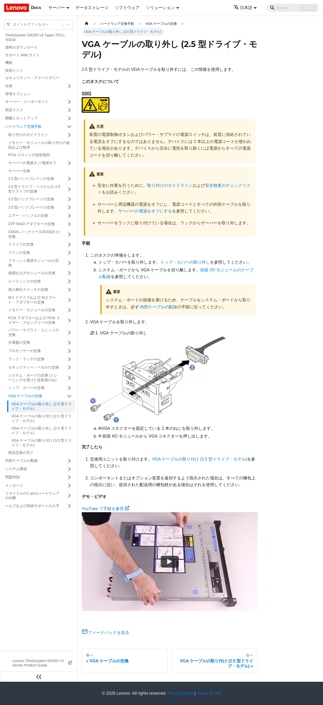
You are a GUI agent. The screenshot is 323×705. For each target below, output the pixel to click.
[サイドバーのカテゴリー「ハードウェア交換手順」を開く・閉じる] (69, 126)
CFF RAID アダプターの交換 (31, 224)
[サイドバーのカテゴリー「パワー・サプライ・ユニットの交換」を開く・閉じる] (69, 332)
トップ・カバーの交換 (26, 388)
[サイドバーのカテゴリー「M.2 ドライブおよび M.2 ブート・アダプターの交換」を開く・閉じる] (69, 300)
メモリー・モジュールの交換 (31, 310)
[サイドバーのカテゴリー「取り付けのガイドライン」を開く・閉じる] (69, 135)
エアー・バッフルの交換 (28, 215)
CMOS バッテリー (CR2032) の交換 (33, 234)
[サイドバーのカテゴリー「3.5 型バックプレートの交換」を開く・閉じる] (69, 207)
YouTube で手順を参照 (105, 509)
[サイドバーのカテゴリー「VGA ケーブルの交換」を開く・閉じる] (69, 396)
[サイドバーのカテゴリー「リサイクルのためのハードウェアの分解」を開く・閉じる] (69, 496)
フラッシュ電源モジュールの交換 (33, 262)
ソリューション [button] (160, 7)
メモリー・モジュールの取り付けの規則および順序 (39, 145)
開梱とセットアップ (21, 118)
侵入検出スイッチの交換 (28, 289)
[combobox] (13, 24)
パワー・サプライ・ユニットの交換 (33, 332)
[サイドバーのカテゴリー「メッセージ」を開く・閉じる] (69, 485)
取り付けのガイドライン (28, 135)
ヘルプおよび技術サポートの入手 (32, 506)
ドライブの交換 (21, 244)
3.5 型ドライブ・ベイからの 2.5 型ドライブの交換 (34, 189)
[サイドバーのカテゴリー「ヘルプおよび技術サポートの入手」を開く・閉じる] (69, 506)
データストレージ (92, 7)
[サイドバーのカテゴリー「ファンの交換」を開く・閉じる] (69, 253)
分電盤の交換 (19, 342)
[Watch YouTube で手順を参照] (170, 562)
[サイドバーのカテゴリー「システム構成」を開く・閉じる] (69, 469)
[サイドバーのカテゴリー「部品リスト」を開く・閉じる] (69, 110)
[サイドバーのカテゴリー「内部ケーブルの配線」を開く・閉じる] (69, 461)
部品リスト (14, 110)
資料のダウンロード (21, 47)
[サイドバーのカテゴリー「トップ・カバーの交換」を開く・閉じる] (69, 388)
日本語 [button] (243, 7)
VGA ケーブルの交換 (25, 396)
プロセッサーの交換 (24, 351)
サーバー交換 (19, 171)
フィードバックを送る (105, 632)
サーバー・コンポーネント (27, 101)
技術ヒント (14, 70)
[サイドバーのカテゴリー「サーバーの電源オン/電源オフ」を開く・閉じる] (69, 163)
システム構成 (16, 469)
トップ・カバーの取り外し (185, 262)
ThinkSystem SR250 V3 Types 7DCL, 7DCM (35, 37)
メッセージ (14, 485)
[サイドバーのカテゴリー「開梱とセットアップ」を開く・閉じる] (69, 118)
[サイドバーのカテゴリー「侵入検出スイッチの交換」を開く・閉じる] (69, 290)
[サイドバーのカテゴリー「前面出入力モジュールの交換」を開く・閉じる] (69, 273)
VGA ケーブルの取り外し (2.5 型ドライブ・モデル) (41, 406)
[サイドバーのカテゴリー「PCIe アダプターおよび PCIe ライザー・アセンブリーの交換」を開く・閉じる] (69, 320)
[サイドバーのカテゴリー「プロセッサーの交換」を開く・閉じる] (69, 351)
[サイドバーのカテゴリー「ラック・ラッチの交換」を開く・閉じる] (69, 359)
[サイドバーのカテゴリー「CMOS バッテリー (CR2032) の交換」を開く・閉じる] (69, 234)
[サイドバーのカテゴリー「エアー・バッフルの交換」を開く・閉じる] (69, 216)
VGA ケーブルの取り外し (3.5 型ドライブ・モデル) (41, 430)
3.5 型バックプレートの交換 (31, 207)
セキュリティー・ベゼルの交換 (33, 367)
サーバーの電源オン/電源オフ (32, 163)
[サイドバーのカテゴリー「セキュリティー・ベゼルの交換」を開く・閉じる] (69, 367)
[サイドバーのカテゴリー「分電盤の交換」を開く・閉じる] (69, 343)
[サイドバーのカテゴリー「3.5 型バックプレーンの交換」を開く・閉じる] (69, 199)
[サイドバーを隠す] (39, 676)
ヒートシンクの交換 (24, 281)
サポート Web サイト (22, 55)
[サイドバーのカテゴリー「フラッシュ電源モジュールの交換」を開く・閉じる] (69, 263)
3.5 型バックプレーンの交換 (31, 199)
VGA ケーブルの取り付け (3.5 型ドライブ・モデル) (41, 442)
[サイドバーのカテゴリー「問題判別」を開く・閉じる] (69, 477)
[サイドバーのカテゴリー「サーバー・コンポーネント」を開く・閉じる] (69, 102)
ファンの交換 (19, 252)
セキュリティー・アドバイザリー (32, 78)
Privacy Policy (180, 693)
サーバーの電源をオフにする (145, 211)
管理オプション (18, 94)
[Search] (293, 8)
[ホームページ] (87, 24)
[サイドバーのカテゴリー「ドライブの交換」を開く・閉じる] (69, 244)
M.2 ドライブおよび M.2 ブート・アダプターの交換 (32, 299)
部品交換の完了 (21, 452)
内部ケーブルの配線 (21, 460)
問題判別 (12, 477)
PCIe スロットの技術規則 (29, 155)
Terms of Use (209, 693)
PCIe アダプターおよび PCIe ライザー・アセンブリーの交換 (34, 320)
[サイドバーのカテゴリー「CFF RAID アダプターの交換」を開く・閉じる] (69, 224)
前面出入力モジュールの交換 (31, 273)
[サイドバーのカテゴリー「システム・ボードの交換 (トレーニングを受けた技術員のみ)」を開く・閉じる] (69, 378)
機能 (8, 62)
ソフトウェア (127, 7)
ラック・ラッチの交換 (26, 359)
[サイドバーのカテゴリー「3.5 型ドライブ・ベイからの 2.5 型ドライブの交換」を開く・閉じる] (69, 189)
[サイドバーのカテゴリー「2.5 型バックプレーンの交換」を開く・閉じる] (69, 179)
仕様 (8, 86)
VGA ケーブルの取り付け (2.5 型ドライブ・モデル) (41, 418)
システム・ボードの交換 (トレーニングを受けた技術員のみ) (33, 377)
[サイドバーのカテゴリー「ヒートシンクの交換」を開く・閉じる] (69, 281)
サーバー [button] (56, 7)
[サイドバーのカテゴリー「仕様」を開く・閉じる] (69, 86)
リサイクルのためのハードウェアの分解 (32, 495)
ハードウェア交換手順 (23, 126)
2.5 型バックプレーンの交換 (31, 179)
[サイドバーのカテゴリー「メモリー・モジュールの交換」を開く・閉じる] (69, 310)
